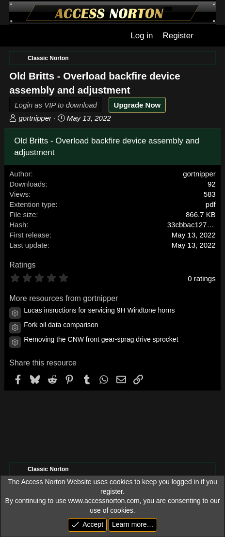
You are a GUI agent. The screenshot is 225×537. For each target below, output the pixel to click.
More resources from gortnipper (63, 298)
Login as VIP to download (56, 105)
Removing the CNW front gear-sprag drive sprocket (101, 339)
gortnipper (34, 118)
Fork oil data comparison (61, 325)
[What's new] (208, 36)
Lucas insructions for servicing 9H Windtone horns (99, 310)
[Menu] (15, 36)
